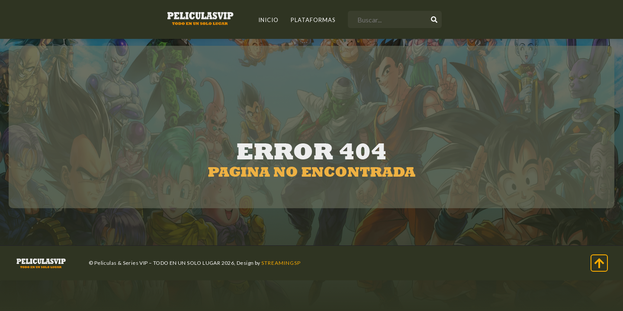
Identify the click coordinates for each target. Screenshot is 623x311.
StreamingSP (281, 263)
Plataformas (313, 19)
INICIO (268, 19)
